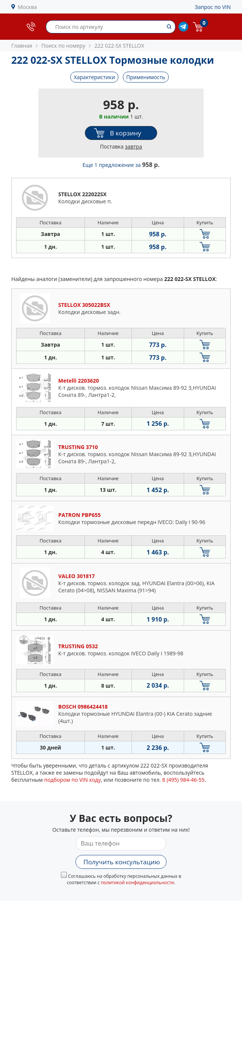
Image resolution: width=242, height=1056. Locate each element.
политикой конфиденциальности (137, 882)
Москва (27, 7)
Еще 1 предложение (121, 164)
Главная (21, 45)
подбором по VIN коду (72, 779)
